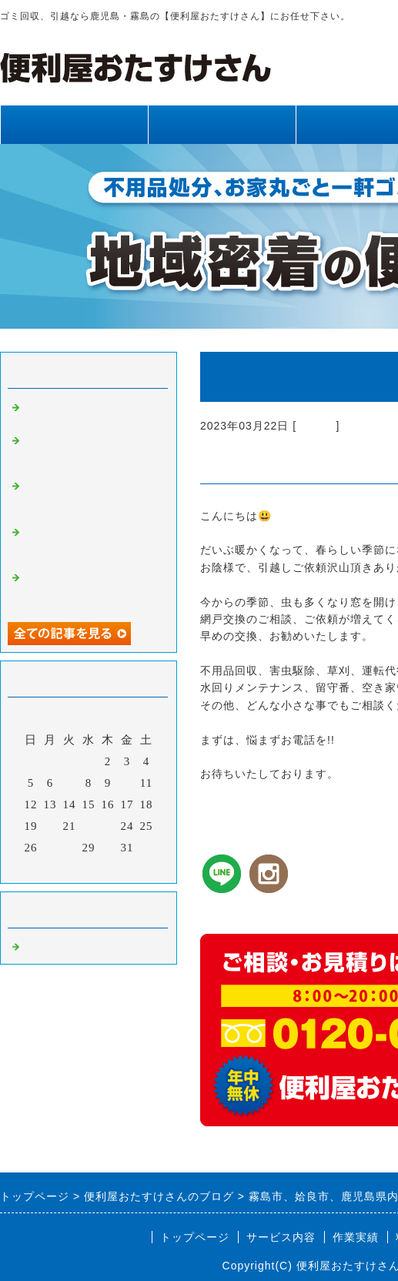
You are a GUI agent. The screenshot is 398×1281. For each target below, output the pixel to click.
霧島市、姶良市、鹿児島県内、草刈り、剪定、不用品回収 (91, 452)
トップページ (73, 124)
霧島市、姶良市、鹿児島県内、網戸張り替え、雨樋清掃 (91, 543)
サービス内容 (221, 124)
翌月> (120, 867)
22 (88, 826)
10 (127, 783)
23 (108, 826)
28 (69, 847)
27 (50, 847)
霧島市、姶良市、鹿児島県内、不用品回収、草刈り (91, 589)
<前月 (56, 867)
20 (50, 826)
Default (316, 426)
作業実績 (356, 1237)
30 (108, 847)
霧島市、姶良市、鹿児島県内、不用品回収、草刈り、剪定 (91, 497)
